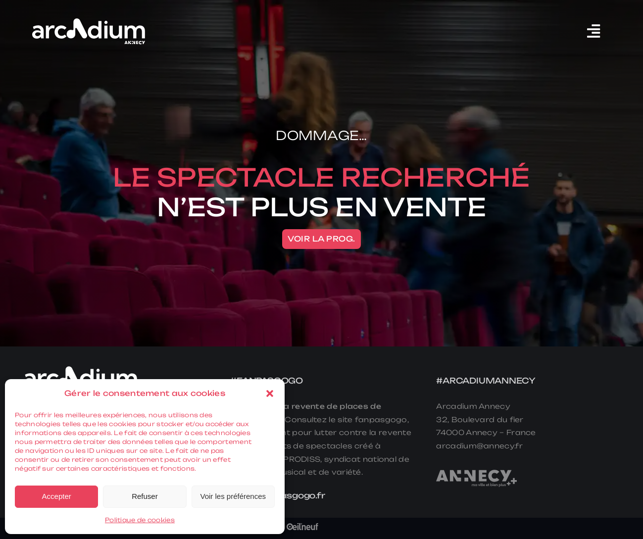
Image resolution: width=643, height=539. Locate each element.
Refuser (145, 496)
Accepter (56, 496)
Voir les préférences (233, 496)
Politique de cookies (140, 520)
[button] (270, 393)
